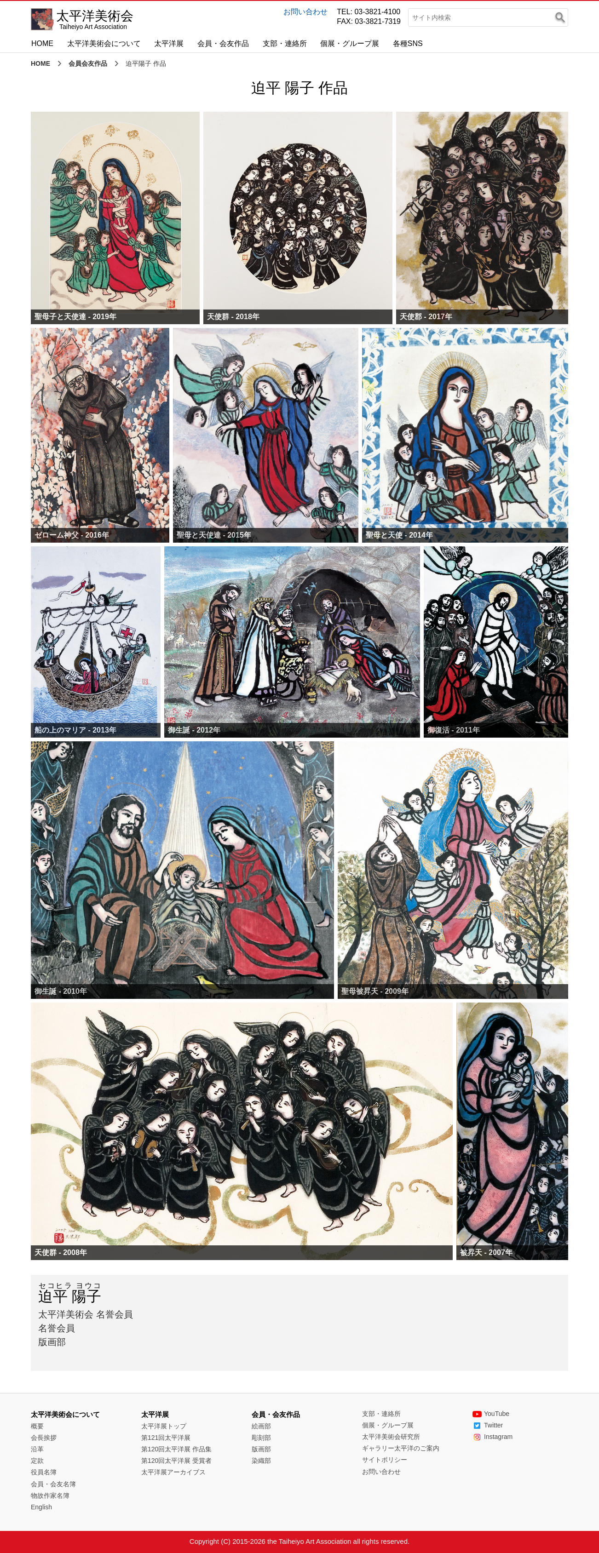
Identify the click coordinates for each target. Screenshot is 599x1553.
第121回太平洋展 (165, 1437)
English (41, 1507)
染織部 (261, 1460)
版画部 (261, 1449)
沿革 (37, 1449)
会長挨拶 (44, 1437)
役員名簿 (44, 1472)
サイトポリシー (384, 1459)
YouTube (490, 1413)
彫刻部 (261, 1437)
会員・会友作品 (223, 43)
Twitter (487, 1425)
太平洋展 (169, 43)
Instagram (492, 1436)
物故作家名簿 (50, 1495)
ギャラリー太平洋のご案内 (400, 1448)
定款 (37, 1460)
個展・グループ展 (349, 43)
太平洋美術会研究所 (391, 1436)
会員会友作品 (88, 63)
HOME (42, 43)
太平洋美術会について (104, 43)
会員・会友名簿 (53, 1484)
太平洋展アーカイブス (173, 1472)
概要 (37, 1426)
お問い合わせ (305, 12)
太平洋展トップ (163, 1426)
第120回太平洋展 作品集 (176, 1449)
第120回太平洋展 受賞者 (176, 1460)
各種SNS (408, 43)
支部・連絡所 (285, 43)
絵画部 (261, 1426)
